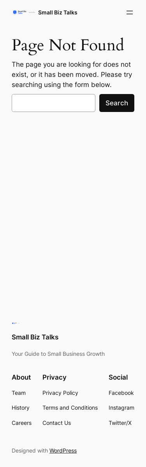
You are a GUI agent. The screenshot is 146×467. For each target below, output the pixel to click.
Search (117, 103)
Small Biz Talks (57, 12)
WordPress (63, 450)
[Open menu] (129, 12)
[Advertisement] (73, 197)
